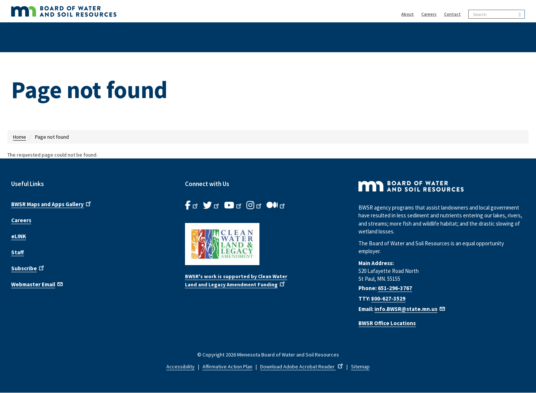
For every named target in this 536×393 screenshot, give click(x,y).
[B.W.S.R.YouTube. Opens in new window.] (233, 205)
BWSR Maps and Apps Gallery (51, 203)
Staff (17, 252)
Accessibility (180, 366)
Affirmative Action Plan (227, 366)
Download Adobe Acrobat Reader (302, 366)
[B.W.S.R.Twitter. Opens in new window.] (211, 205)
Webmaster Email (37, 284)
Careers (429, 14)
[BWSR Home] (152, 11)
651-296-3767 (395, 288)
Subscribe (28, 268)
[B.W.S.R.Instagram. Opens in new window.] (254, 205)
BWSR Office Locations (387, 323)
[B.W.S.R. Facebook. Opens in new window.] (192, 205)
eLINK (18, 236)
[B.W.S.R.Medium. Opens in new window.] (276, 205)
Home (19, 136)
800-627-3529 (388, 298)
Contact (452, 14)
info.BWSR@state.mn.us (410, 308)
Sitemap (360, 366)
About (407, 14)
